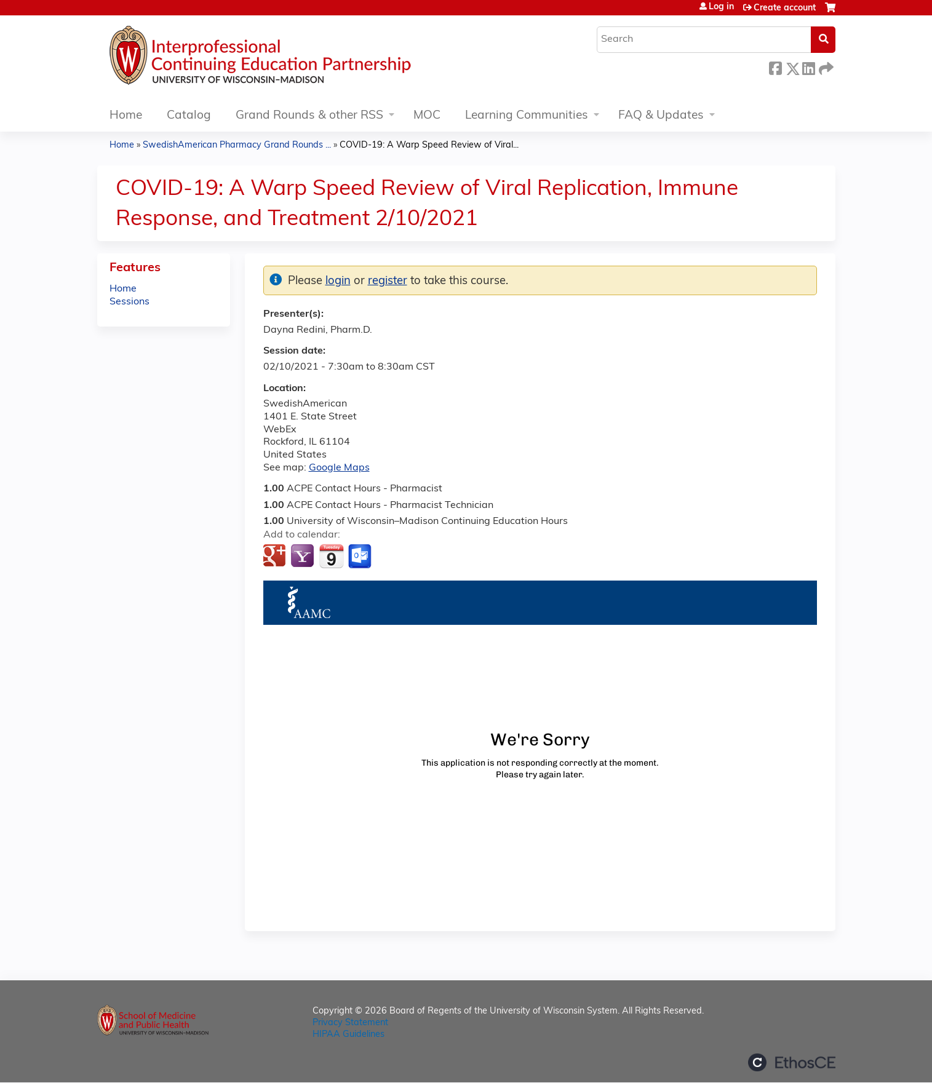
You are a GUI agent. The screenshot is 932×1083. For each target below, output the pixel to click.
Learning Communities (526, 116)
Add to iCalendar (331, 556)
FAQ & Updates (661, 116)
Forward (825, 66)
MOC (426, 116)
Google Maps (339, 468)
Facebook (775, 66)
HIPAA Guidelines (348, 1034)
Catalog (189, 116)
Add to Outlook (360, 556)
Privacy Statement (350, 1023)
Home (126, 116)
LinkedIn (808, 66)
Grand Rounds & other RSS (309, 116)
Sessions (129, 302)
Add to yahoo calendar (303, 556)
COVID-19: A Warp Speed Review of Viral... (429, 145)
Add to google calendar (276, 556)
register (387, 281)
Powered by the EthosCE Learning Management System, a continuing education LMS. (791, 1062)
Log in (721, 7)
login (338, 281)
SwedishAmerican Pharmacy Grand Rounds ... (237, 145)
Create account (785, 8)
